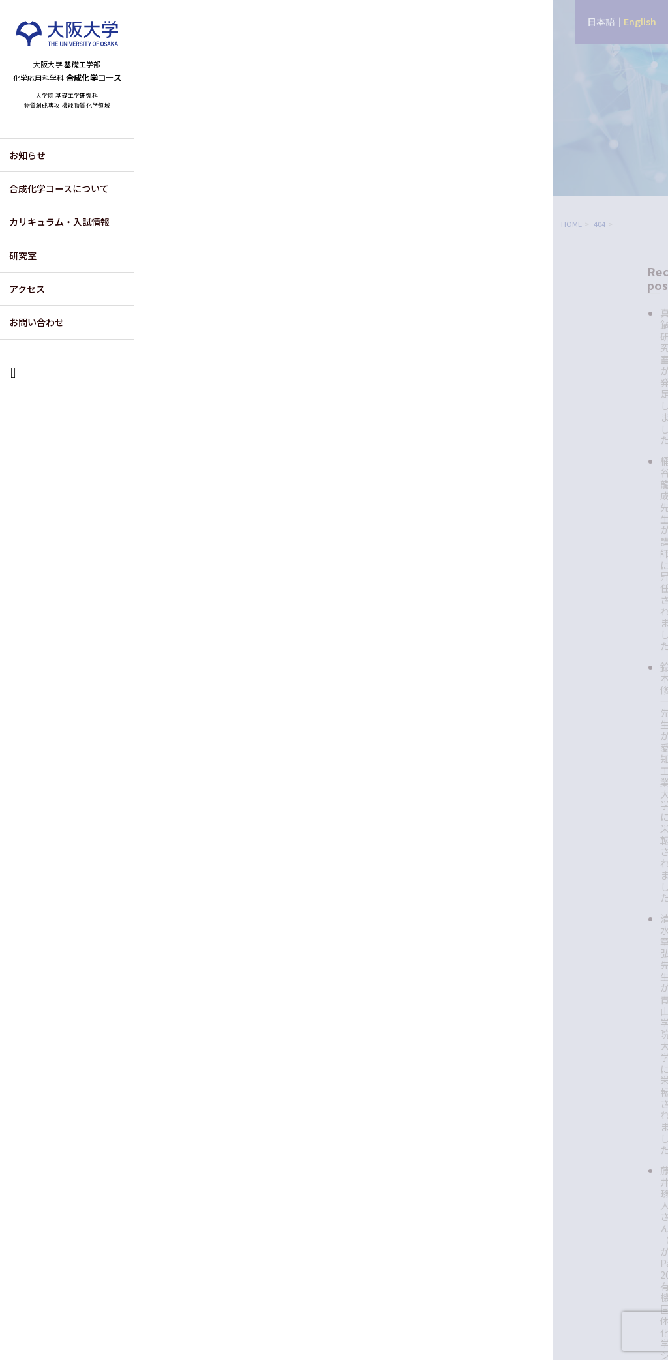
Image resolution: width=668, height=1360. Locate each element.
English (640, 21)
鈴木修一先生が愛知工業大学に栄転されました (605, 375)
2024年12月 (581, 888)
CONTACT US (630, 1234)
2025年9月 (578, 796)
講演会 (570, 667)
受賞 (565, 605)
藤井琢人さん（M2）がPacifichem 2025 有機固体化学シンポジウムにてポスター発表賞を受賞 (607, 474)
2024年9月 (578, 919)
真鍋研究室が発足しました (605, 305)
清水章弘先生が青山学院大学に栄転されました (605, 418)
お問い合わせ (36, 354)
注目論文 (575, 625)
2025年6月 (578, 842)
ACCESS (561, 1234)
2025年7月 (578, 826)
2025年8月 (578, 811)
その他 (570, 584)
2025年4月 (578, 873)
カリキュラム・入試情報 (59, 254)
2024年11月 (581, 904)
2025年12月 (581, 749)
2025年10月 (581, 780)
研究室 (23, 288)
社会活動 (575, 646)
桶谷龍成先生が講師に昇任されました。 (605, 337)
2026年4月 (578, 734)
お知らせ (27, 187)
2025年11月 (581, 764)
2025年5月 (578, 858)
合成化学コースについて (59, 221)
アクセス (27, 321)
